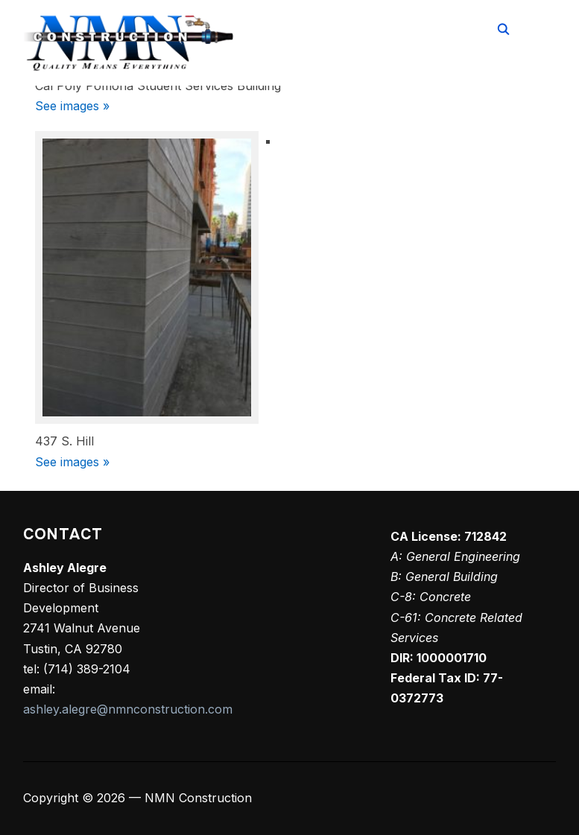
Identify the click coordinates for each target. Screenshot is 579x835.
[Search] (504, 28)
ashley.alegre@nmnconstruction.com (127, 709)
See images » (72, 105)
